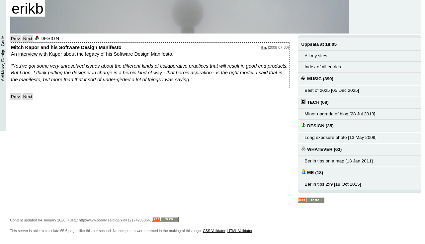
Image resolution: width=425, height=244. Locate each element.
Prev (15, 38)
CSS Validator (214, 231)
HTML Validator (239, 231)
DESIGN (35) (317, 125)
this (264, 47)
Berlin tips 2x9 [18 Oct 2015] (332, 184)
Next (27, 38)
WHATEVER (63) (321, 149)
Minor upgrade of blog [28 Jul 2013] (339, 113)
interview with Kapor (40, 54)
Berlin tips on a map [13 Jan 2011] (338, 160)
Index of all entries (322, 66)
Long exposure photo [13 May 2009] (340, 137)
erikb (27, 8)
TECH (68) (314, 102)
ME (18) (312, 172)
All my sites (315, 55)
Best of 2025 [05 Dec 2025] (331, 90)
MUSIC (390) (317, 78)
